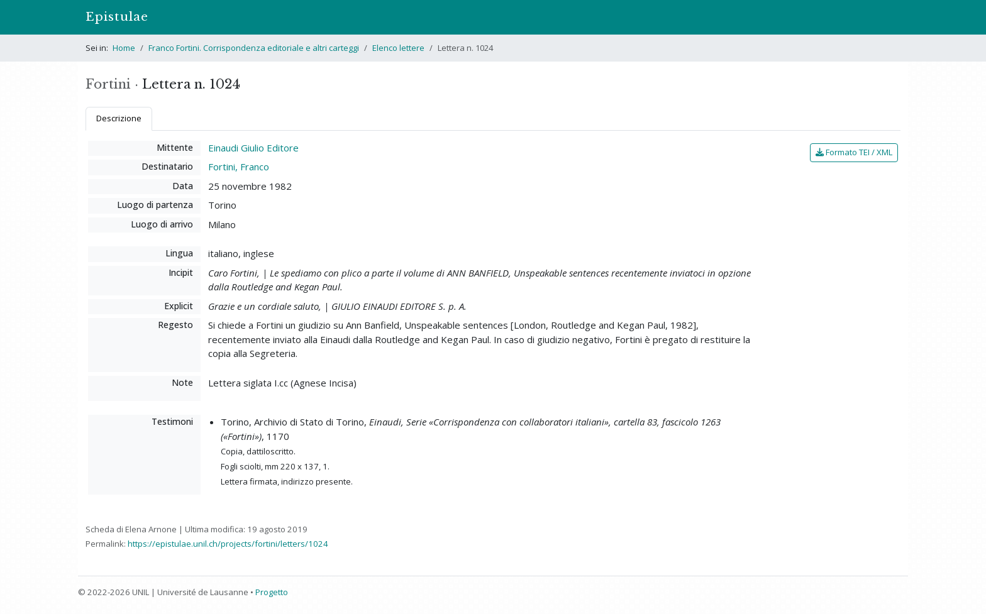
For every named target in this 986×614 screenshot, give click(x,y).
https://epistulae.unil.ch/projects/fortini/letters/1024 (228, 543)
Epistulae (117, 16)
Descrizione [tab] (118, 118)
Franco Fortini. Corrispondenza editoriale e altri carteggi (253, 47)
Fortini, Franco (238, 166)
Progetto (271, 592)
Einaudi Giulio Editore (253, 147)
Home (124, 47)
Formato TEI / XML (854, 152)
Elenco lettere (398, 47)
